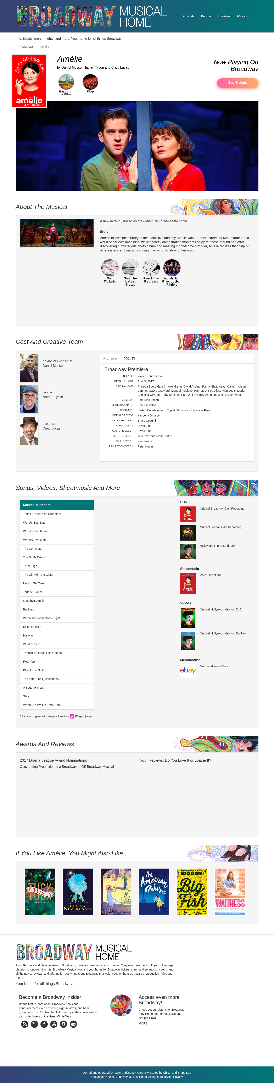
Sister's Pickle (32, 626)
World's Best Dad (34, 522)
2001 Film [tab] (131, 358)
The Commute (32, 548)
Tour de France (33, 592)
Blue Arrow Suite (34, 670)
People (206, 16)
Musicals (187, 16)
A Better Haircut (33, 687)
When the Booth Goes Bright (41, 618)
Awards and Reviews (45, 744)
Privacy (178, 1076)
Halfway (28, 635)
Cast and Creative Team (49, 341)
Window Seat (31, 644)
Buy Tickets (237, 82)
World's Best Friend (35, 531)
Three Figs (30, 566)
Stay (26, 696)
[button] (255, 14)
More (143, 1023)
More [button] (241, 16)
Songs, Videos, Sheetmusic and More (68, 487)
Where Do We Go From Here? (42, 705)
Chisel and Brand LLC (177, 1072)
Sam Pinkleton (147, 405)
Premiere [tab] (110, 358)
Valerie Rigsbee (124, 1072)
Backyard (29, 609)
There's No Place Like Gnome (42, 653)
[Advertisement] (209, 43)
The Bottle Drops (34, 557)
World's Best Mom (35, 540)
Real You (29, 661)
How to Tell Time (33, 583)
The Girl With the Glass (38, 574)
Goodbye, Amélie (34, 600)
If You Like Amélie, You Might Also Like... (72, 853)
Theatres (224, 16)
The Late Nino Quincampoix (41, 679)
